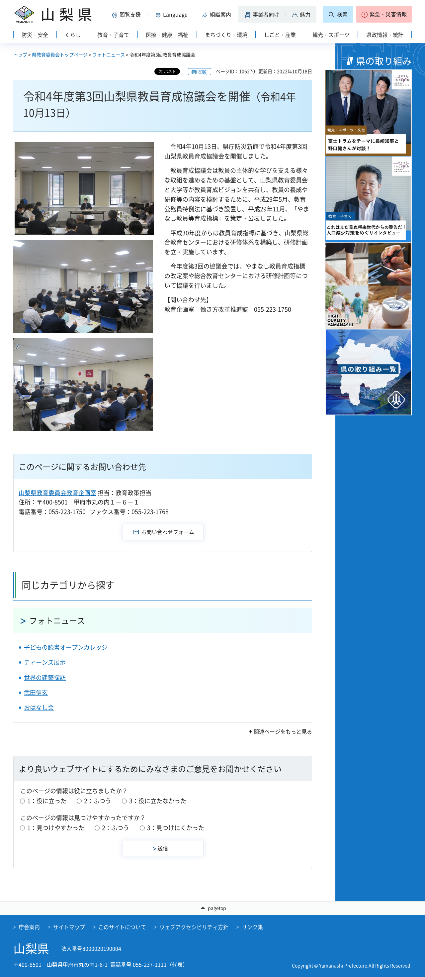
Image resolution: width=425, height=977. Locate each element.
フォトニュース (108, 54)
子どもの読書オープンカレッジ (66, 647)
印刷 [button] (203, 71)
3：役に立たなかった (157, 800)
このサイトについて (122, 927)
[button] (127, 14)
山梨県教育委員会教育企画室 (57, 492)
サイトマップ (69, 927)
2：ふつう (97, 800)
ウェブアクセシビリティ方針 (193, 927)
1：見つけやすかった (55, 827)
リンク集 (252, 927)
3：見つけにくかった (175, 827)
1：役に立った (46, 800)
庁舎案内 (29, 927)
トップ (20, 54)
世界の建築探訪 (45, 677)
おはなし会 (39, 707)
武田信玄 (36, 692)
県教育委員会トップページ (60, 54)
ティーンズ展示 (45, 662)
